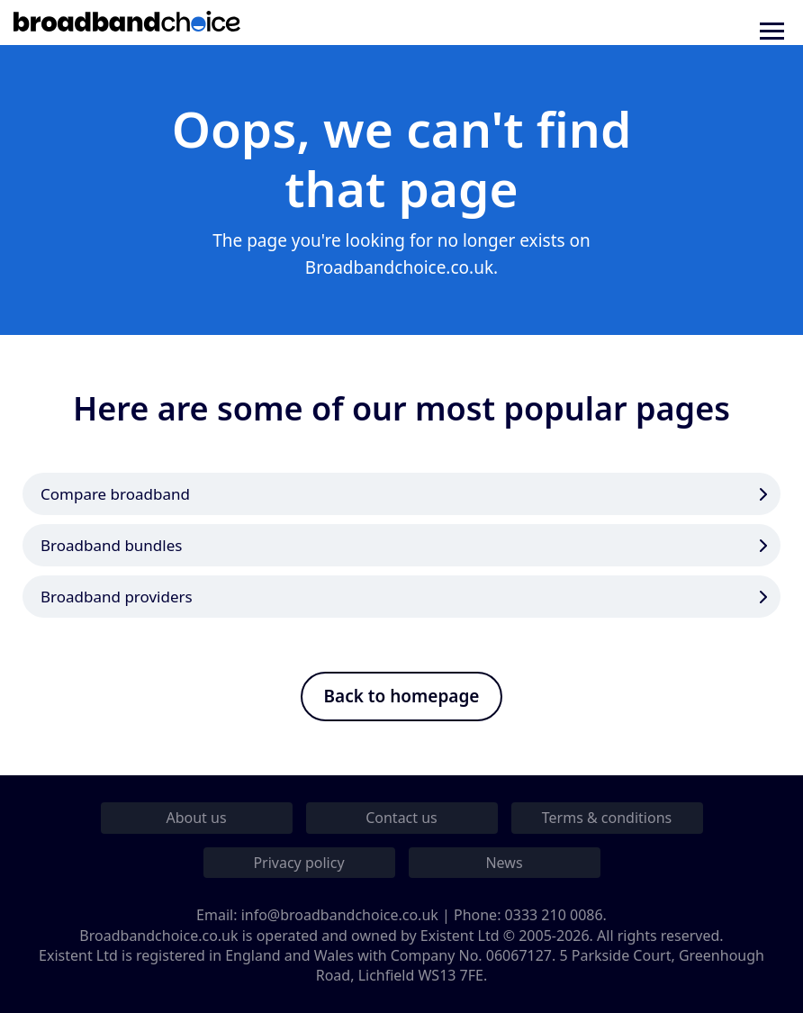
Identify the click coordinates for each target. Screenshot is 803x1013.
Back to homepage (402, 696)
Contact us (401, 818)
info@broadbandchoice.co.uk (339, 915)
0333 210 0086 (554, 915)
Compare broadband (115, 494)
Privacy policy (298, 863)
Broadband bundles (111, 545)
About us (196, 818)
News (503, 863)
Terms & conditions (607, 818)
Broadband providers (117, 596)
